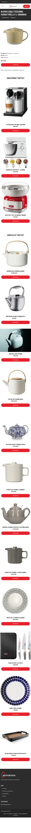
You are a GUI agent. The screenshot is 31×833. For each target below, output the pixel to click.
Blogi (4, 796)
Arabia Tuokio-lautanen (15, 708)
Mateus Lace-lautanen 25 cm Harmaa (15, 617)
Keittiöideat (5, 793)
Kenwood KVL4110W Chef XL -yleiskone (15, 170)
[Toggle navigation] (2, 6)
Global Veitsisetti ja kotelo (15, 663)
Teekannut (13, 17)
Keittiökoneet (5, 17)
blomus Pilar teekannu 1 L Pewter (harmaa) (15, 572)
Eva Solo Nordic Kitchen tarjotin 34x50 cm (15, 753)
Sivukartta (15, 815)
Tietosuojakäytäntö (22, 813)
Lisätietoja (15, 64)
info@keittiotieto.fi (4, 1)
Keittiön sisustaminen (8, 791)
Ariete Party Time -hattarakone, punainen (15, 215)
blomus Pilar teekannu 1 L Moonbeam (15, 489)
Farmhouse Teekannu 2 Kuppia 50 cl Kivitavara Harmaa (15, 527)
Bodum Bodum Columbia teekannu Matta (15, 316)
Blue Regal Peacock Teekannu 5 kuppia (15, 444)
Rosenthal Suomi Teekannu (15, 354)
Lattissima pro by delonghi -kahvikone (15, 124)
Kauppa (26, 6)
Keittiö (4, 788)
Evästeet (15, 813)
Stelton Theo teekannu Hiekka (15, 399)
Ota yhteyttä (10, 813)
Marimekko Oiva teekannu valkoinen (15, 271)
